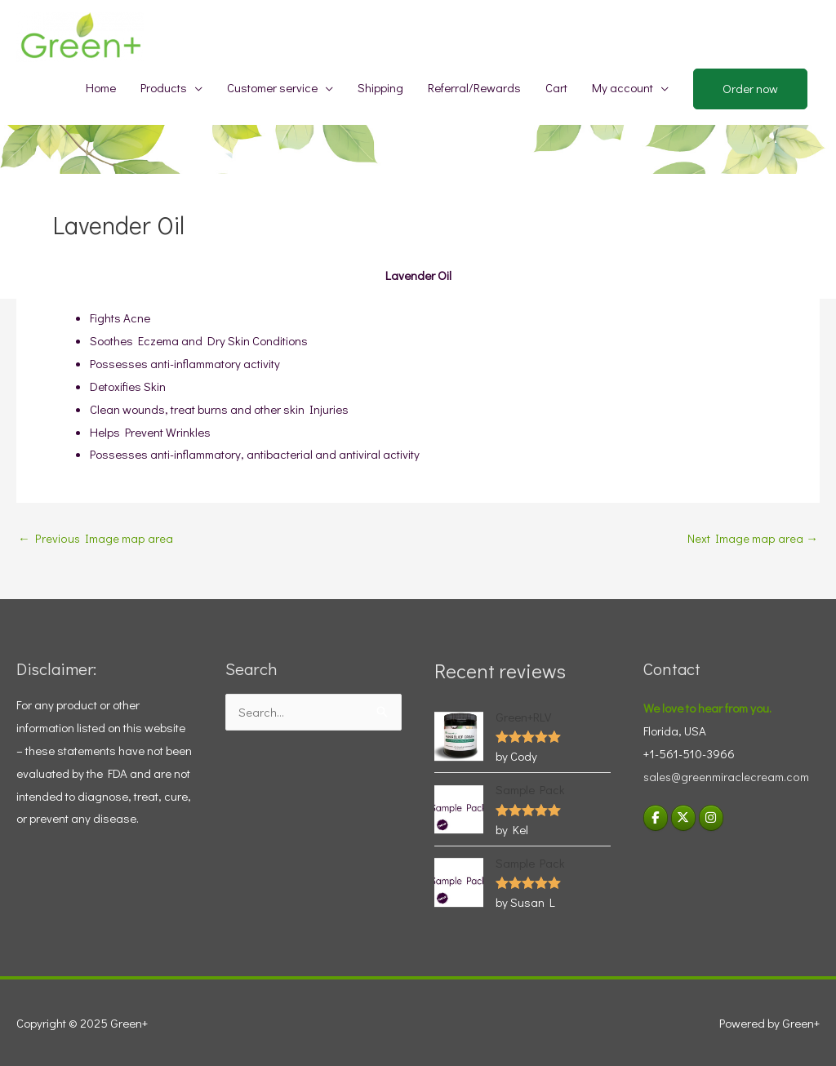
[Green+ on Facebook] (655, 818)
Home (101, 87)
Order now (750, 88)
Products (163, 87)
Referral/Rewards (474, 87)
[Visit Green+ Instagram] (712, 818)
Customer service (272, 87)
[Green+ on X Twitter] (684, 818)
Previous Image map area (94, 538)
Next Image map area (753, 538)
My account (622, 87)
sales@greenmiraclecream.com (726, 776)
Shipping (380, 87)
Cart (556, 87)
